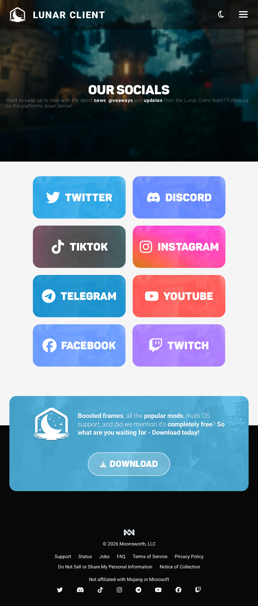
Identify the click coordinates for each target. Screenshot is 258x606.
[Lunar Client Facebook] (178, 590)
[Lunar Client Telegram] (138, 590)
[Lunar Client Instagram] (119, 590)
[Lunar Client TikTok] (100, 590)
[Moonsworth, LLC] (129, 537)
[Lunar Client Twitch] (198, 590)
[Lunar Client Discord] (80, 590)
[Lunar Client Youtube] (158, 590)
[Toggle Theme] (221, 14)
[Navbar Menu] (243, 14)
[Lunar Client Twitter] (60, 590)
